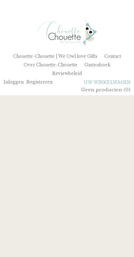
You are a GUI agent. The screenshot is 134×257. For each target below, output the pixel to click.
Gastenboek (97, 64)
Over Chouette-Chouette (51, 64)
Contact (112, 56)
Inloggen (14, 82)
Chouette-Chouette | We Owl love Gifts (55, 56)
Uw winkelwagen (107, 82)
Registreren (39, 82)
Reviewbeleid (67, 73)
